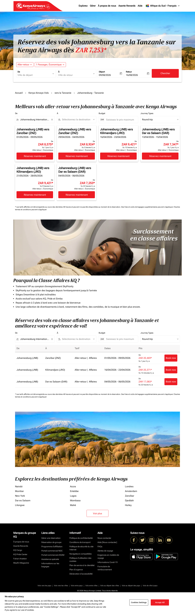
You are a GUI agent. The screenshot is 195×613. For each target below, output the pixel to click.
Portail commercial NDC (52, 551)
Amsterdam (131, 491)
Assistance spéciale (50, 559)
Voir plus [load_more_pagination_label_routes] (97, 513)
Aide (140, 5)
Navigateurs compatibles (80, 554)
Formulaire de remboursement (105, 568)
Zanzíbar (129, 495)
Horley (128, 505)
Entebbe (74, 491)
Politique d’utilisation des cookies (80, 559)
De (19, 72)
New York (20, 495)
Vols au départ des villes (109, 586)
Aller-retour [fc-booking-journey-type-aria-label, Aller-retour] (23, 64)
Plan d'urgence (76, 569)
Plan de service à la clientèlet (81, 565)
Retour (129, 72)
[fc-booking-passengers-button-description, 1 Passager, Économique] (49, 64)
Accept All (160, 602)
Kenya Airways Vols (39, 92)
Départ (102, 72)
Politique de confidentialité (81, 538)
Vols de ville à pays (150, 586)
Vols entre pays (77, 586)
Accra (73, 486)
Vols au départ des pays (131, 586)
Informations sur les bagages (50, 565)
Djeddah (129, 500)
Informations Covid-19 (108, 562)
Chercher (165, 73)
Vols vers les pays (44, 586)
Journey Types (146, 113)
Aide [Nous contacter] (107, 542)
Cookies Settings (139, 602)
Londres (129, 486)
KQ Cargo (17, 550)
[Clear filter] (51, 119)
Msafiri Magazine (21, 563)
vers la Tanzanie (63, 92)
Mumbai (19, 491)
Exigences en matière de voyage (108, 556)
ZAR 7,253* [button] (90, 50)
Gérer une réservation (51, 538)
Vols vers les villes (61, 586)
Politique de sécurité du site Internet (81, 548)
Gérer (93, 5)
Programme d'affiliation (51, 546)
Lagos (73, 495)
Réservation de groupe (51, 542)
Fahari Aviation (20, 558)
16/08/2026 (132, 75)
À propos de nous (107, 5)
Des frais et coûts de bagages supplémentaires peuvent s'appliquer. (147, 207)
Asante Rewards (126, 5)
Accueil (19, 92)
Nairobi (19, 486)
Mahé (73, 505)
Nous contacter (104, 538)
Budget (102, 113)
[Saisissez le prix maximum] (120, 119)
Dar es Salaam (22, 500)
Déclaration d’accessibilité (81, 574)
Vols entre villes (91, 586)
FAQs (100, 546)
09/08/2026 (105, 75)
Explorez (83, 5)
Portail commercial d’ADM (52, 555)
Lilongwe (20, 505)
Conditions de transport (79, 542)
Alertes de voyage (105, 551)
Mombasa (75, 500)
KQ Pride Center (20, 554)
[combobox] (34, 75)
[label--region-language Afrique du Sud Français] (163, 6)
